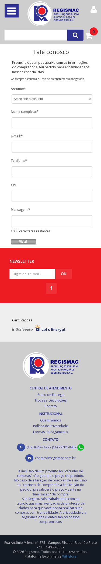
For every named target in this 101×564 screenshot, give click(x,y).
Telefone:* (19, 160)
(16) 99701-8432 (68, 447)
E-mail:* (17, 136)
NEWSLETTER (21, 261)
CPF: (14, 185)
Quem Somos (50, 420)
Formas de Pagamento (50, 432)
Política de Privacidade (50, 426)
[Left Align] (75, 35)
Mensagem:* (20, 209)
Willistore (69, 556)
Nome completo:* (25, 111)
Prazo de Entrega (50, 394)
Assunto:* (18, 89)
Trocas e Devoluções (50, 400)
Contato (50, 406)
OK (63, 273)
